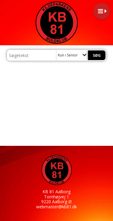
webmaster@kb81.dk (56, 207)
